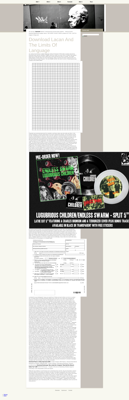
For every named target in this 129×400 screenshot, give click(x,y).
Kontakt (70, 390)
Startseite (37, 31)
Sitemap (6, 394)
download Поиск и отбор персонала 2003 (39, 361)
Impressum (64, 390)
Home (5, 395)
